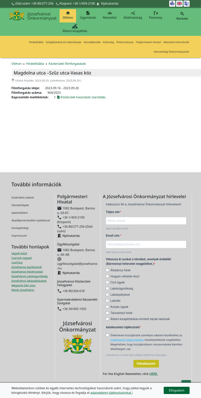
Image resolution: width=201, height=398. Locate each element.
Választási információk (176, 42)
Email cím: (113, 235)
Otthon (68, 15)
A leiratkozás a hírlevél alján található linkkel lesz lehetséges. (136, 355)
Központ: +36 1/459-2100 (77, 3)
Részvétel (110, 15)
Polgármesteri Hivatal (148, 42)
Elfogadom (176, 390)
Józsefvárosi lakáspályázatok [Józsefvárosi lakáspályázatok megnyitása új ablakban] (29, 281)
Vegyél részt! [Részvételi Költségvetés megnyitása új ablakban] (19, 253)
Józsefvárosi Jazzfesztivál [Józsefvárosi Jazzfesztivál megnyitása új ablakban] (26, 267)
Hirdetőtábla (36, 42)
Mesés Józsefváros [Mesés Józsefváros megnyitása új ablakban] (22, 290)
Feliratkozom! (146, 363)
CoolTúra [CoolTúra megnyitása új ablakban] (17, 262)
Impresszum (19, 235)
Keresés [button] (182, 16)
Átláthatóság (133, 15)
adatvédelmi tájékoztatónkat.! (111, 393)
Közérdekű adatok (22, 197)
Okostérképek (20, 205)
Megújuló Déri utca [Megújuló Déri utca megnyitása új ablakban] (23, 285)
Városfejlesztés (92, 42)
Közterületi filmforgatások (67, 64)
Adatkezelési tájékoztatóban (127, 339)
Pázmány (155, 15)
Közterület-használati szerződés (81, 97)
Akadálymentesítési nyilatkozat (30, 220)
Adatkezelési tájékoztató (123, 327)
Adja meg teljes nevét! (117, 228)
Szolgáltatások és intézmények (63, 42)
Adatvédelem (19, 213)
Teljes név (113, 212)
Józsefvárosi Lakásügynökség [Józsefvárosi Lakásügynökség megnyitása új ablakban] (29, 276)
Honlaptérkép (20, 228)
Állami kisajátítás (75, 28)
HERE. (153, 374)
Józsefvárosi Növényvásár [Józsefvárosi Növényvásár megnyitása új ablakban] (27, 271)
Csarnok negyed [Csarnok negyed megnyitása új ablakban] (21, 258)
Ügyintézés (88, 15)
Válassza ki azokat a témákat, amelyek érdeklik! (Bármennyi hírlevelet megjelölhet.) (138, 261)
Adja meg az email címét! (118, 252)
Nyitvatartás (109, 3)
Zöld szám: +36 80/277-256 (32, 3)
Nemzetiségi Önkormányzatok (171, 51)
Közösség (108, 42)
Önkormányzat (125, 42)
